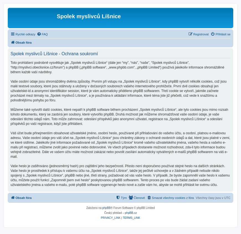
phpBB (106, 207)
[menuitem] (42, 34)
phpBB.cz (131, 212)
